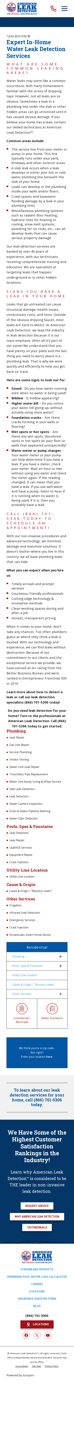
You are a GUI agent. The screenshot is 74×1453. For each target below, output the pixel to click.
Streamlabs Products (36, 1269)
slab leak (21, 168)
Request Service (37, 1206)
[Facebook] (26, 1335)
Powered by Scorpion (20, 1375)
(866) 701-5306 (36, 1316)
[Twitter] (37, 1335)
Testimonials (37, 1227)
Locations (37, 1291)
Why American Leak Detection (37, 1216)
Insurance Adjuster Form (37, 1299)
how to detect (48, 692)
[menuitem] (34, 956)
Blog (37, 1306)
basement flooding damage (33, 198)
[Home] (22, 9)
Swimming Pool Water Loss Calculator (37, 1277)
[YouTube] (47, 1335)
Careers (37, 1284)
